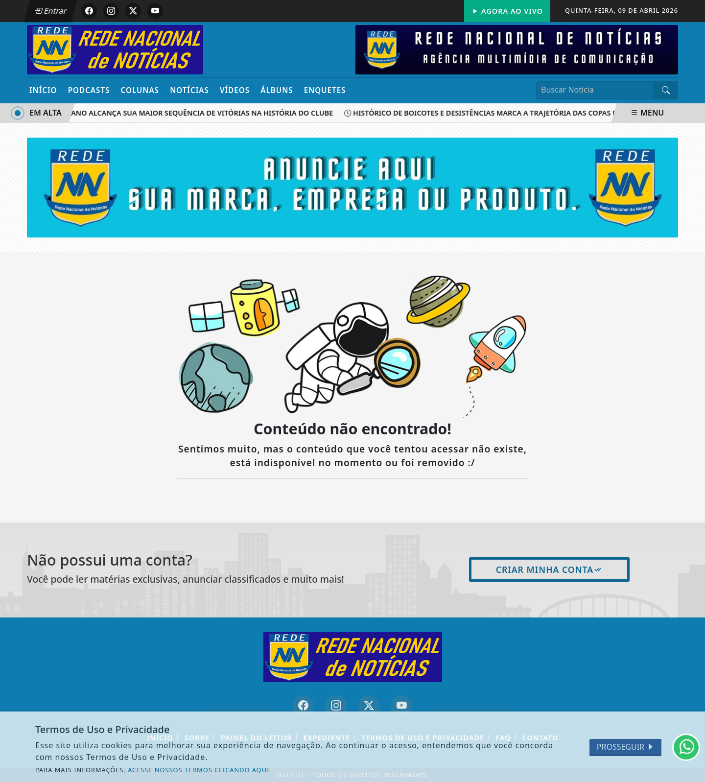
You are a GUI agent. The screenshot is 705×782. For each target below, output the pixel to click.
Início (43, 90)
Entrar (50, 10)
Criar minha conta (549, 569)
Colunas (140, 90)
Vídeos (235, 90)
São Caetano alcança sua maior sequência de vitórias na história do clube (201, 113)
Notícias (189, 90)
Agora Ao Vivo (507, 11)
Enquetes (325, 90)
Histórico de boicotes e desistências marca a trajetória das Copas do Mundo (518, 113)
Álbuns (276, 90)
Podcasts (89, 90)
